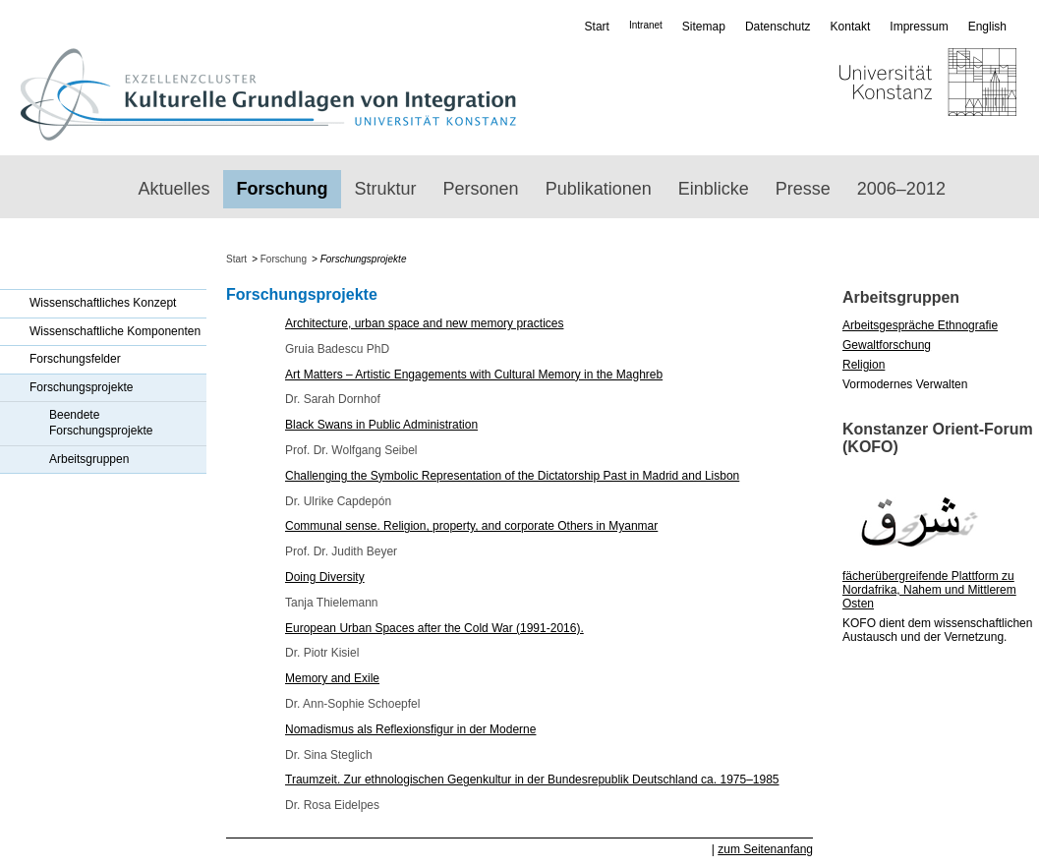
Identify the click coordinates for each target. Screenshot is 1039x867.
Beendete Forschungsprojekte (100, 422)
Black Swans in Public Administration (381, 425)
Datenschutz (778, 26)
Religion (863, 365)
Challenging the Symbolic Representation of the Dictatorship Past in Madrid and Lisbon (512, 476)
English (987, 26)
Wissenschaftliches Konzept (102, 303)
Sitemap (703, 26)
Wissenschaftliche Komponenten (115, 331)
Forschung (282, 189)
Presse (803, 189)
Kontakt (851, 26)
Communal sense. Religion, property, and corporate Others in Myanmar (471, 526)
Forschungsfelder (75, 359)
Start (597, 26)
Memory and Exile (332, 678)
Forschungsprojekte (81, 387)
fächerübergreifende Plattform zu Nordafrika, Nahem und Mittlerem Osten (929, 589)
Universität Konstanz (870, 94)
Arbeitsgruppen (89, 459)
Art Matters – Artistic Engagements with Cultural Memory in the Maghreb (474, 374)
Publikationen (599, 189)
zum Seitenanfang (765, 849)
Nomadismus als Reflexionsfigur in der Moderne (410, 729)
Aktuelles (174, 189)
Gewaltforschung (886, 345)
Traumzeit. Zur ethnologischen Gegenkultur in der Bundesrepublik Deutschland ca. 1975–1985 (532, 779)
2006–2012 (901, 189)
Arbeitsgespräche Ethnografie (920, 325)
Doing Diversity (325, 577)
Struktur (386, 189)
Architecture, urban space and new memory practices (424, 323)
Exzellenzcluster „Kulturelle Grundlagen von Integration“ (268, 94)
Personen (481, 189)
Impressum (919, 26)
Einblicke (713, 189)
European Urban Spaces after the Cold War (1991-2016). (434, 628)
